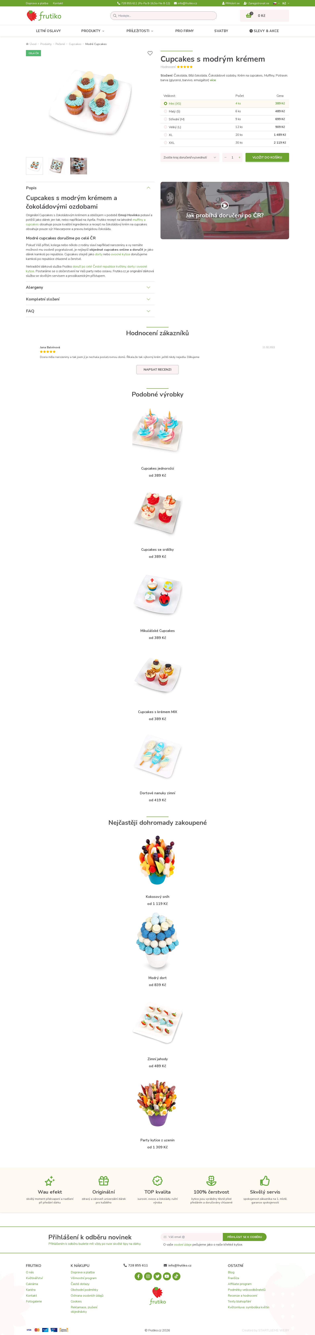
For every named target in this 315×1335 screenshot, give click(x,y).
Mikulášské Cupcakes (157, 631)
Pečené (60, 44)
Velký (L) (175, 127)
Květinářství (34, 1278)
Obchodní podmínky (84, 1290)
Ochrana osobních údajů (87, 1295)
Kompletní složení (42, 299)
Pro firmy (184, 31)
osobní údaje (183, 1244)
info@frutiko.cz (185, 3)
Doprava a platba (37, 3)
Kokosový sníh (157, 896)
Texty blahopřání (239, 1301)
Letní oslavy (48, 31)
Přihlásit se (231, 3)
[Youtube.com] (167, 1276)
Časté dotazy (80, 1284)
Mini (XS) (175, 103)
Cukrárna (32, 1284)
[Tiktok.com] (176, 1276)
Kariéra (31, 1290)
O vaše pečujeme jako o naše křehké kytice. (203, 1244)
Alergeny (34, 287)
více (213, 80)
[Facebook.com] (139, 1276)
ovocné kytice (120, 254)
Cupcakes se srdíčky (157, 549)
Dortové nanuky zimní (157, 793)
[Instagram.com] (148, 1276)
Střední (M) (177, 119)
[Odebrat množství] (225, 157)
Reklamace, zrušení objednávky (84, 1309)
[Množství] (232, 157)
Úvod (31, 44)
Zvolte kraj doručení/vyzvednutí (185, 157)
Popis (31, 188)
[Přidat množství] (239, 157)
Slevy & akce (264, 31)
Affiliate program (240, 1284)
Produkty (93, 31)
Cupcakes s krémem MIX (157, 712)
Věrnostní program (84, 1278)
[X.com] (157, 1276)
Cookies (76, 1301)
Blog (231, 1272)
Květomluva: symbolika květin (248, 1307)
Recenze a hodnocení (242, 1295)
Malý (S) (174, 111)
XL (171, 135)
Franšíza (233, 1278)
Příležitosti (141, 31)
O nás (30, 1272)
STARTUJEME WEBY (273, 1330)
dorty (98, 254)
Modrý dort (157, 978)
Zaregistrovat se (256, 3)
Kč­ (284, 3)
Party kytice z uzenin (157, 1140)
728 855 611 (143, 3)
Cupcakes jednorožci (157, 468)
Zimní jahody (157, 1059)
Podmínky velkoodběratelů (247, 1290)
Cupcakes (75, 44)
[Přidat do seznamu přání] (150, 53)
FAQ (30, 311)
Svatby (221, 31)
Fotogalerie (34, 1301)
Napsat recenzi (157, 369)
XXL (172, 143)
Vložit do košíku (267, 157)
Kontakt (58, 3)
